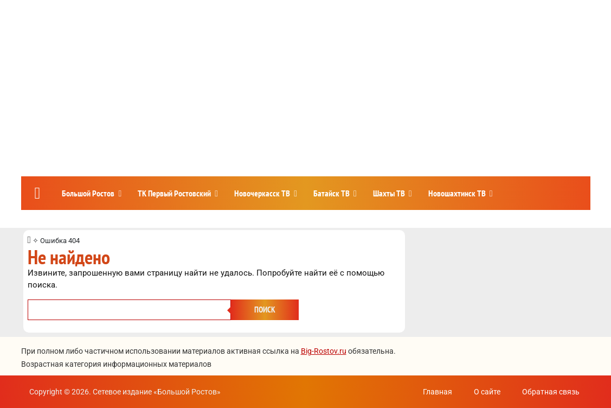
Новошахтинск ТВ (457, 193)
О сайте (487, 391)
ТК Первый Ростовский (174, 193)
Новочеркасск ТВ (262, 193)
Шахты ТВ (389, 193)
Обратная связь (551, 391)
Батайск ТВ (331, 193)
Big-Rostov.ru (323, 351)
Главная (437, 391)
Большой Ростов (88, 193)
